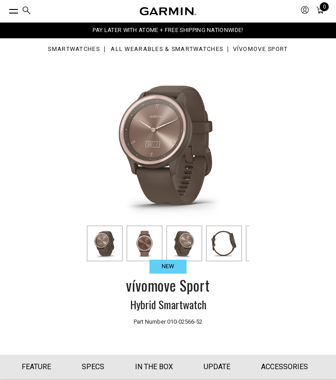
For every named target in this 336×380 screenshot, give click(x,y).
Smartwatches (73, 49)
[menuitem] (26, 11)
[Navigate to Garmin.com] (168, 11)
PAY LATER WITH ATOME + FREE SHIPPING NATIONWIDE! (168, 30)
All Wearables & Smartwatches (167, 49)
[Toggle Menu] (5, 9)
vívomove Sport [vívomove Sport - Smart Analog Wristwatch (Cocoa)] (260, 49)
